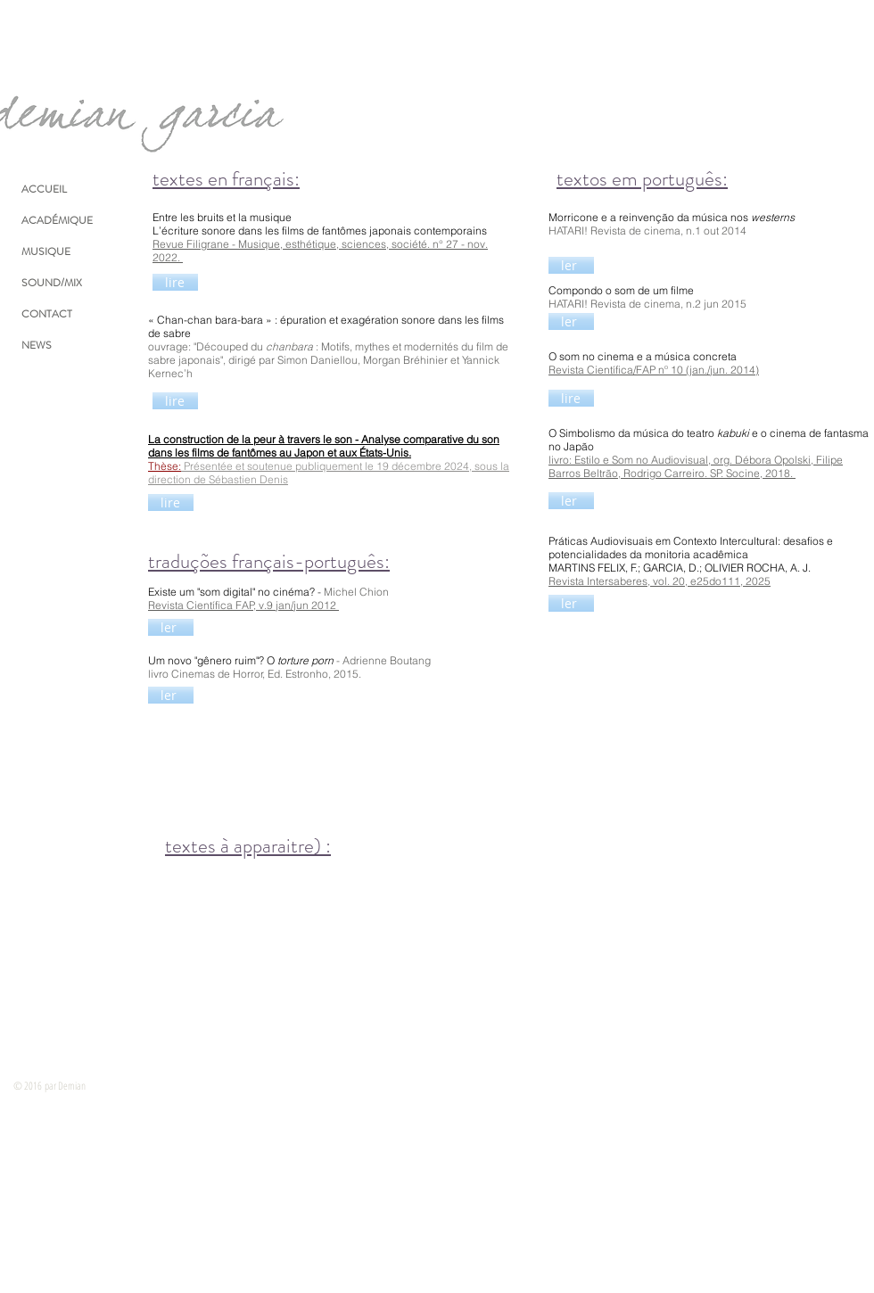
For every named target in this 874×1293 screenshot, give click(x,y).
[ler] (571, 265)
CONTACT (46, 314)
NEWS (36, 345)
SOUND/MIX (51, 283)
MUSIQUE (45, 251)
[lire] (175, 282)
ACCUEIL (44, 189)
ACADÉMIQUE (57, 220)
